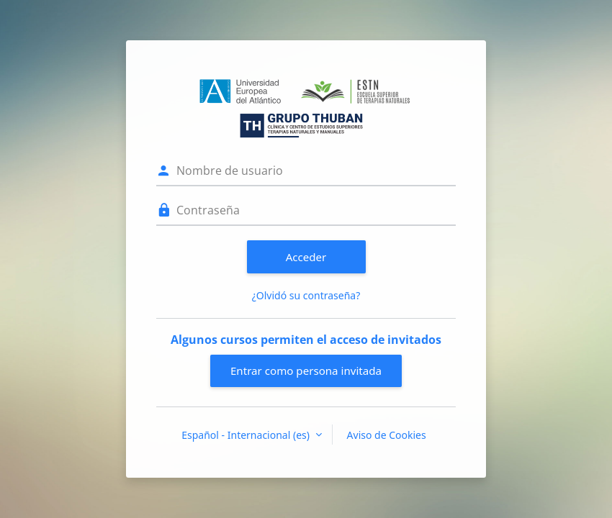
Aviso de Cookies (386, 435)
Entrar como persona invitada (306, 370)
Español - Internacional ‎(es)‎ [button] (246, 435)
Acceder (306, 257)
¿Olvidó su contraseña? (306, 295)
